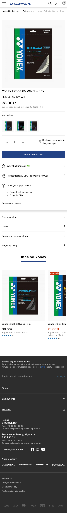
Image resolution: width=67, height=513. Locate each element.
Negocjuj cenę (33, 245)
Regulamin (7, 478)
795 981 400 (9, 423)
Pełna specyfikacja (11, 203)
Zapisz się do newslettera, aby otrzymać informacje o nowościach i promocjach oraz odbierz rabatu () (33, 365)
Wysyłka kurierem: (33, 166)
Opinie (33, 226)
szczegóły (58, 367)
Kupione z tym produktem (33, 236)
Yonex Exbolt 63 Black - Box (16, 324)
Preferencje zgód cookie (13, 491)
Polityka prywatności (11, 482)
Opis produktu (33, 217)
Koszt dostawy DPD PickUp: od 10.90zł (33, 176)
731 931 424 (9, 437)
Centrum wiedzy (9, 487)
